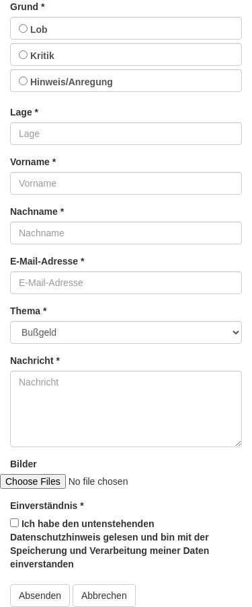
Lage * (24, 112)
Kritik (36, 55)
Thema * (28, 311)
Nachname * (37, 211)
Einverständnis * (47, 505)
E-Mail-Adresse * (47, 261)
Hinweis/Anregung (66, 82)
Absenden (40, 595)
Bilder (23, 464)
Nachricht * (35, 360)
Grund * (27, 6)
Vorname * (33, 161)
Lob (33, 29)
